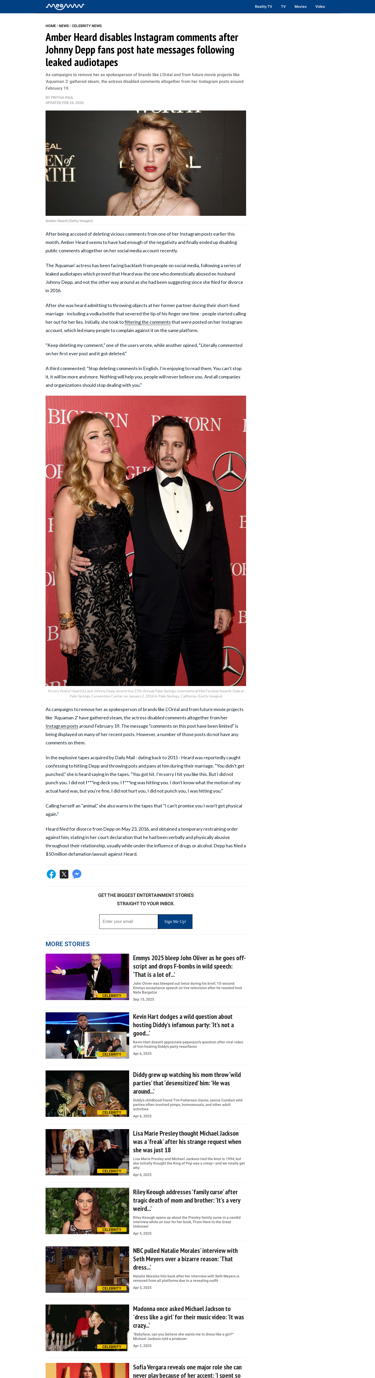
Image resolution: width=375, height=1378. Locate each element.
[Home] (65, 6)
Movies (301, 6)
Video (320, 6)
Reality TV (263, 6)
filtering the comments (147, 322)
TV (283, 6)
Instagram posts (62, 726)
